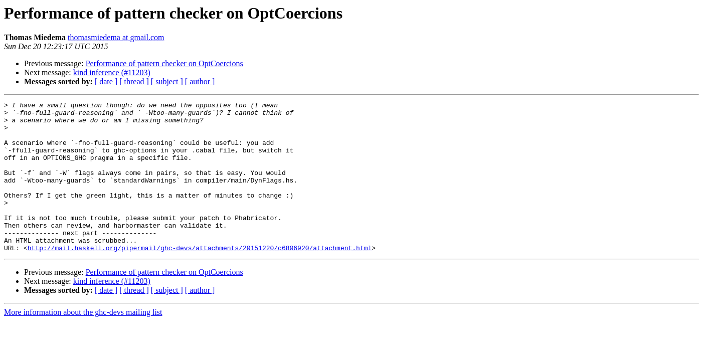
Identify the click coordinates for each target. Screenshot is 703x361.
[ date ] (106, 81)
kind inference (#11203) (111, 72)
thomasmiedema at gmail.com (116, 37)
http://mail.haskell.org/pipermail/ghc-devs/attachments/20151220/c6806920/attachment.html (200, 277)
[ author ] (200, 81)
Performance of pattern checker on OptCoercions (164, 63)
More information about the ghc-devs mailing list (83, 342)
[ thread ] (134, 81)
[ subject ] (167, 81)
